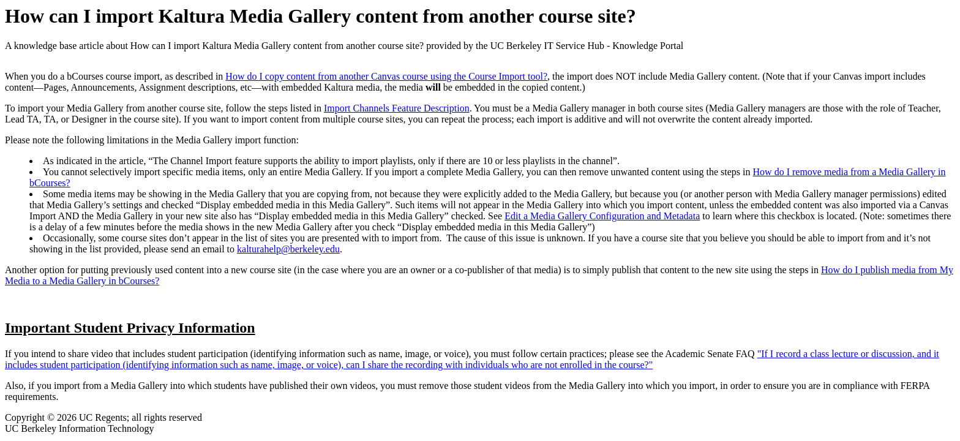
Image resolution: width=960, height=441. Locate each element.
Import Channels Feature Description (397, 108)
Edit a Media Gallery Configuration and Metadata (602, 216)
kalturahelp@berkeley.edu (288, 249)
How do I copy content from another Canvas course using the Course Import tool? (386, 76)
